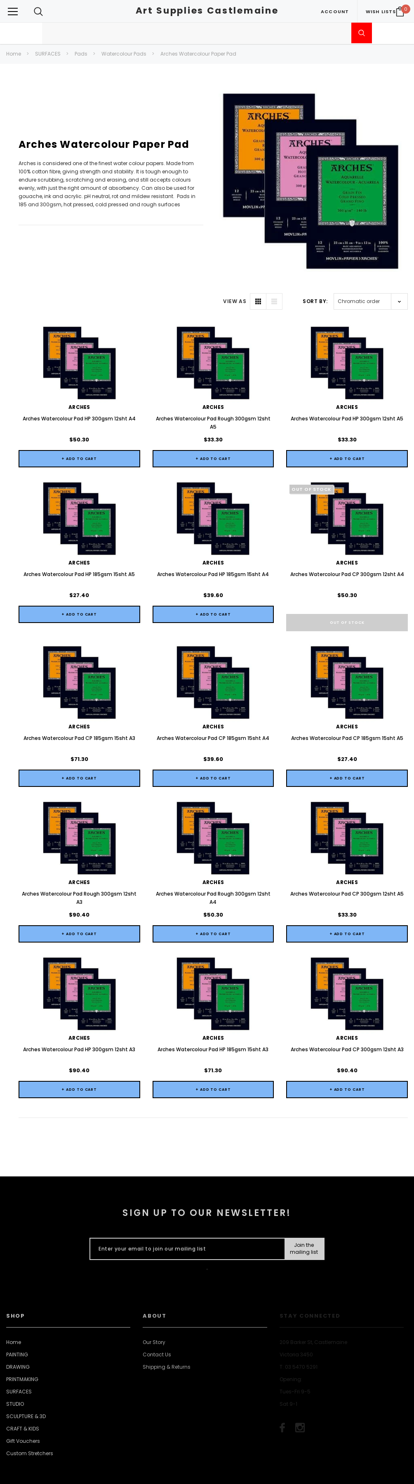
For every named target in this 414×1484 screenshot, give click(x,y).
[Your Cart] (400, 11)
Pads (81, 53)
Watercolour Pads (123, 53)
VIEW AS (234, 301)
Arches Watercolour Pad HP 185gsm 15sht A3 (213, 1142)
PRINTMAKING (22, 1471)
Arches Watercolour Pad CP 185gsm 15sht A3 (79, 738)
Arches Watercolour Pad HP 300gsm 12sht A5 (347, 418)
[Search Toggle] (38, 11)
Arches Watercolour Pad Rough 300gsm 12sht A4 (213, 959)
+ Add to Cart (79, 458)
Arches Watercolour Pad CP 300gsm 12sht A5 (347, 955)
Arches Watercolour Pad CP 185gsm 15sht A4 (213, 768)
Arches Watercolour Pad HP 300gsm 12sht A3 (79, 1142)
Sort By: (315, 301)
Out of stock (347, 622)
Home (13, 53)
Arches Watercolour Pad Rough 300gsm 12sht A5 (213, 422)
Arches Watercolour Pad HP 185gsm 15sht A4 (213, 574)
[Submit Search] (361, 33)
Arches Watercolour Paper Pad (198, 53)
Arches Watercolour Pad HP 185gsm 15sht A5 (79, 574)
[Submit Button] (304, 1341)
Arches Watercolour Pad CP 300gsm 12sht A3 (347, 1142)
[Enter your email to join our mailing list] (185, 1341)
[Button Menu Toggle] (13, 11)
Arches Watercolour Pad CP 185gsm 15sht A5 (347, 738)
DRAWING (18, 1459)
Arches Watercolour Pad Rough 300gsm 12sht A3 (79, 959)
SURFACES (48, 53)
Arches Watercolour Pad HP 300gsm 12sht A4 (79, 418)
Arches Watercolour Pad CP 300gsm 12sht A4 (347, 574)
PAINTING (17, 1447)
